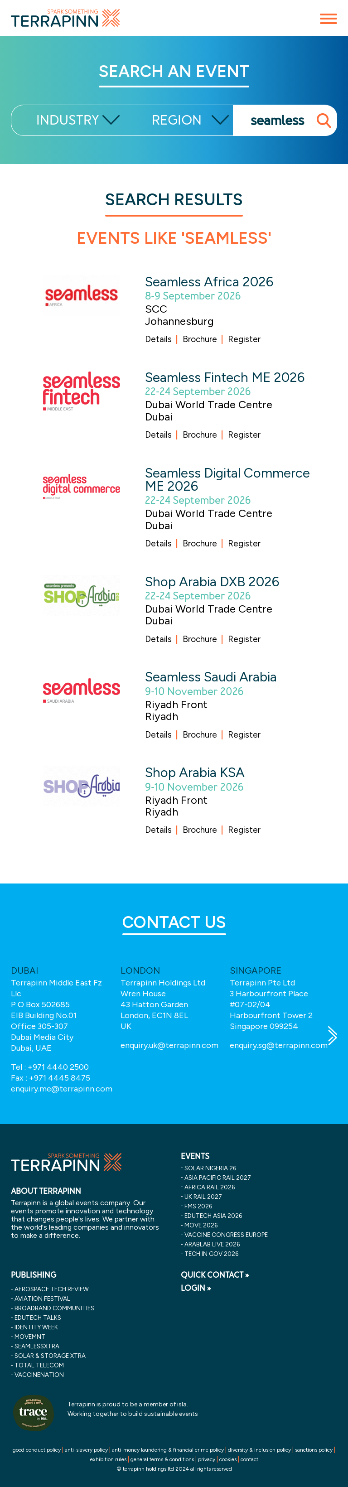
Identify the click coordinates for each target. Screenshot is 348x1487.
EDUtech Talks (37, 1317)
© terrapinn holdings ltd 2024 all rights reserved (174, 1469)
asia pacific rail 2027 (217, 1177)
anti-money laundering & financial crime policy (168, 1450)
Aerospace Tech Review (51, 1289)
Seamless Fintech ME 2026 (224, 377)
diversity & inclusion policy (259, 1450)
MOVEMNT (29, 1336)
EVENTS (195, 1156)
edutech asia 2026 (213, 1215)
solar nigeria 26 (210, 1168)
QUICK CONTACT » (215, 1275)
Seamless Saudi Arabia (211, 677)
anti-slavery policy (86, 1450)
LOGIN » (196, 1288)
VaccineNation (39, 1374)
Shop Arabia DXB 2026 (212, 581)
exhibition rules (108, 1459)
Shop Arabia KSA (195, 772)
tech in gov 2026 (211, 1253)
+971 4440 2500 (58, 1067)
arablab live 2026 (212, 1244)
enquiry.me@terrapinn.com (61, 1089)
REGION (177, 120)
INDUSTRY (67, 120)
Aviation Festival (42, 1298)
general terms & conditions (162, 1459)
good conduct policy (37, 1450)
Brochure (200, 339)
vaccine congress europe (226, 1234)
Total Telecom (39, 1365)
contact (249, 1459)
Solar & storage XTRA (50, 1355)
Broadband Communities (54, 1308)
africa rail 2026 (209, 1187)
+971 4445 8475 (59, 1078)
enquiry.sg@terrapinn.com (279, 1045)
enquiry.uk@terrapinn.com (169, 1045)
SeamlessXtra (36, 1346)
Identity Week (36, 1327)
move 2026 (201, 1225)
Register (244, 339)
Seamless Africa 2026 (209, 282)
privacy (206, 1459)
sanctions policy (314, 1450)
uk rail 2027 (203, 1196)
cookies (228, 1459)
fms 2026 (198, 1206)
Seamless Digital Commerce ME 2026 (227, 479)
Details (158, 339)
